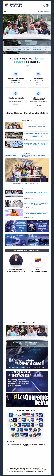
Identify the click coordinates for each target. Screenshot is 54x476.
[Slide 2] (25, 344)
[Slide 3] (27, 344)
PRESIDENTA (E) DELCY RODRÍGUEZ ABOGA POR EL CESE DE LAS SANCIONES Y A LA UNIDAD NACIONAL (36, 125)
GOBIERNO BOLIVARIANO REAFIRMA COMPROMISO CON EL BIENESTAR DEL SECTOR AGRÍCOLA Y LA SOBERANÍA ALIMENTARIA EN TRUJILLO (36, 135)
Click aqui (15, 85)
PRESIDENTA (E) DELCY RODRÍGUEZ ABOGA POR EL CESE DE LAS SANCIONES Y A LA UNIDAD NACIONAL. (27, 156)
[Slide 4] (29, 344)
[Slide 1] (22, 344)
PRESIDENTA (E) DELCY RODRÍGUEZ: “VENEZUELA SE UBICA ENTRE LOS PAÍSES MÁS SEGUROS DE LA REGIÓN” (36, 213)
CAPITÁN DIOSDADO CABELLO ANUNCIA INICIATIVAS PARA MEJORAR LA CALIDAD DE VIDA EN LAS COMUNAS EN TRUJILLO (36, 144)
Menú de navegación (44, 11)
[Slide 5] (32, 344)
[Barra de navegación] (5, 11)
